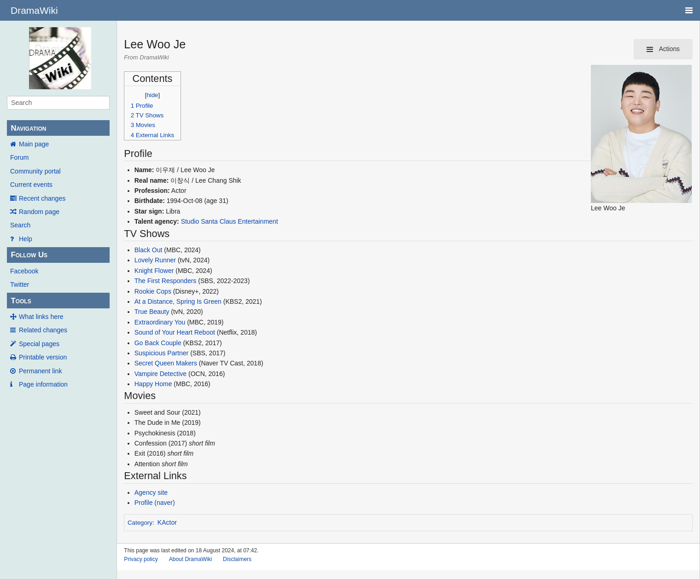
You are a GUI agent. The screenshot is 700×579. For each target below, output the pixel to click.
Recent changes (42, 198)
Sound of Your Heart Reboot (174, 332)
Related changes (43, 330)
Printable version (43, 357)
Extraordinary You (160, 322)
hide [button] (152, 95)
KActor (167, 522)
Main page (34, 144)
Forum (19, 157)
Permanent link (40, 371)
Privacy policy (141, 559)
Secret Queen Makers (165, 363)
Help (25, 239)
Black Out (148, 250)
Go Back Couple (157, 343)
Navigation (28, 128)
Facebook (24, 271)
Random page (39, 211)
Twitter (19, 284)
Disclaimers (237, 559)
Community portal (35, 171)
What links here (41, 316)
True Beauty (151, 311)
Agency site (151, 492)
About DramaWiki (190, 559)
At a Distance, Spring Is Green (178, 301)
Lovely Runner (155, 260)
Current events (31, 184)
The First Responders (165, 280)
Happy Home (153, 384)
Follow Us (29, 254)
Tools (21, 300)
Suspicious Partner (161, 353)
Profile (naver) (154, 502)
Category (140, 522)
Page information (43, 384)
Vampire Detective (160, 373)
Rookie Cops (152, 291)
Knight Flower (154, 270)
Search (20, 225)
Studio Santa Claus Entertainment (229, 221)
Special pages (39, 343)
